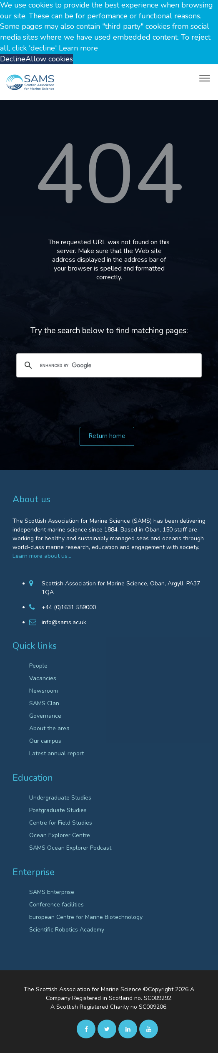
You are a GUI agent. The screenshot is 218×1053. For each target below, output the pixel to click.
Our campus (45, 741)
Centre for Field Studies (60, 823)
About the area (49, 728)
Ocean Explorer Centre (59, 835)
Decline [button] (12, 59)
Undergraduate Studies (60, 798)
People (38, 666)
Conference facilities (56, 905)
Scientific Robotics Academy (66, 930)
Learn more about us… (42, 556)
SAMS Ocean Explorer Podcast (70, 848)
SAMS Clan (44, 703)
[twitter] (107, 1029)
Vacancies (42, 678)
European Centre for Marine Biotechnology (86, 917)
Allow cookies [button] (49, 59)
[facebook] (86, 1029)
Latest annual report (56, 753)
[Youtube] (148, 1029)
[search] (107, 365)
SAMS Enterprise (51, 892)
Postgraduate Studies (58, 810)
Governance (45, 716)
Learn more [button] (78, 48)
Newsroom (43, 691)
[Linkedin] (127, 1029)
